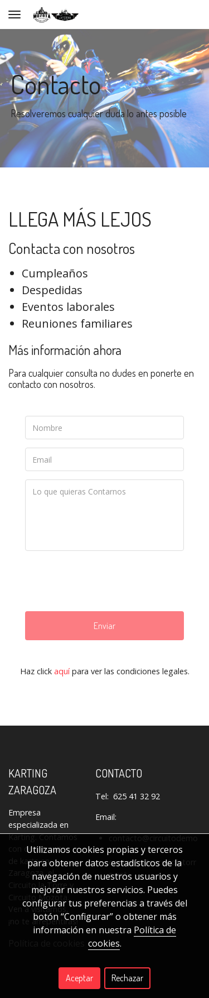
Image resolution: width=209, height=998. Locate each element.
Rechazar (127, 977)
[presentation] (110, 581)
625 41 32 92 (136, 796)
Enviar (104, 625)
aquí (62, 671)
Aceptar (79, 977)
